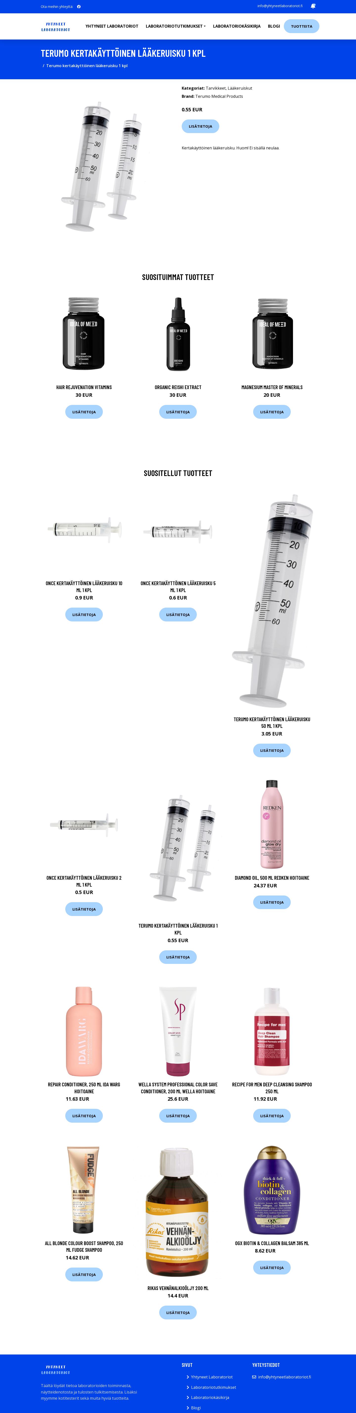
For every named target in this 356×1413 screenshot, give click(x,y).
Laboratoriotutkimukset (213, 1387)
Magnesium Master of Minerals (272, 387)
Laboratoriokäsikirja (237, 26)
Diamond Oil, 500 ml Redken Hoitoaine (272, 878)
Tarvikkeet (216, 88)
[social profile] (79, 6)
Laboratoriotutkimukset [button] (174, 26)
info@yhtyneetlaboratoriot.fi (280, 5)
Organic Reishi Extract (178, 387)
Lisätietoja (200, 126)
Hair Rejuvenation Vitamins (84, 387)
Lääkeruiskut (240, 88)
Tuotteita (301, 26)
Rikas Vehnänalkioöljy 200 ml (178, 1288)
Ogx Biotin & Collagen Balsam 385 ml (272, 1243)
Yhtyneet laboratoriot (112, 26)
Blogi (274, 26)
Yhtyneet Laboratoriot (212, 1377)
